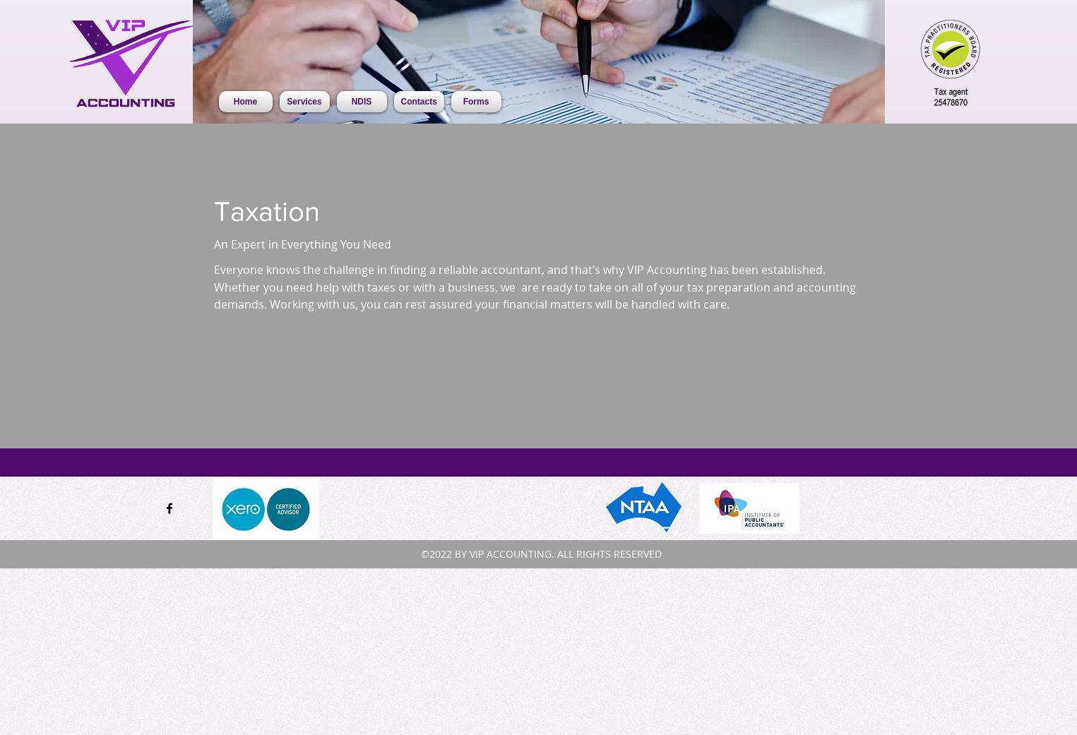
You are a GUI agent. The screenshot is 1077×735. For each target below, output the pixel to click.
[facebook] (169, 508)
